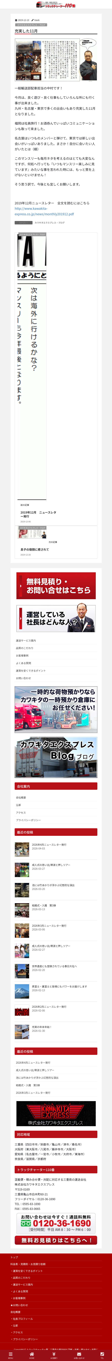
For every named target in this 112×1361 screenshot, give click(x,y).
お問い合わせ (23, 678)
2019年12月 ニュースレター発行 (38, 514)
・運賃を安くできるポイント (27, 1271)
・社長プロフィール (22, 1318)
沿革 (18, 805)
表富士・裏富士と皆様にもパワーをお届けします (59, 986)
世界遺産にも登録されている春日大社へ (54, 966)
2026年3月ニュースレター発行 (49, 925)
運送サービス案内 (26, 640)
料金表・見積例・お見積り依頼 (28, 1264)
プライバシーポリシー (28, 820)
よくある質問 (23, 663)
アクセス (21, 812)
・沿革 (14, 1325)
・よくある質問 (19, 1291)
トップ (14, 1257)
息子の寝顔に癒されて (35, 549)
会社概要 (21, 797)
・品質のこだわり (21, 1277)
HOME (31, 1355)
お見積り (54, 1355)
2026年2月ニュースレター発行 (49, 1006)
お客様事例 (22, 655)
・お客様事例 (18, 1298)
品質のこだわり (24, 648)
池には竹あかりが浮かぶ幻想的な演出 (53, 885)
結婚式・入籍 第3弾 (44, 905)
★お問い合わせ (19, 1305)
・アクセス (17, 1332)
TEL (102, 1355)
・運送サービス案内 (22, 1284)
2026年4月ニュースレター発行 (49, 844)
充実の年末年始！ (42, 1027)
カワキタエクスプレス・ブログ (31, 24)
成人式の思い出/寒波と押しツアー (51, 865)
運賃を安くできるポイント (31, 670)
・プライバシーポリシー (24, 1339)
